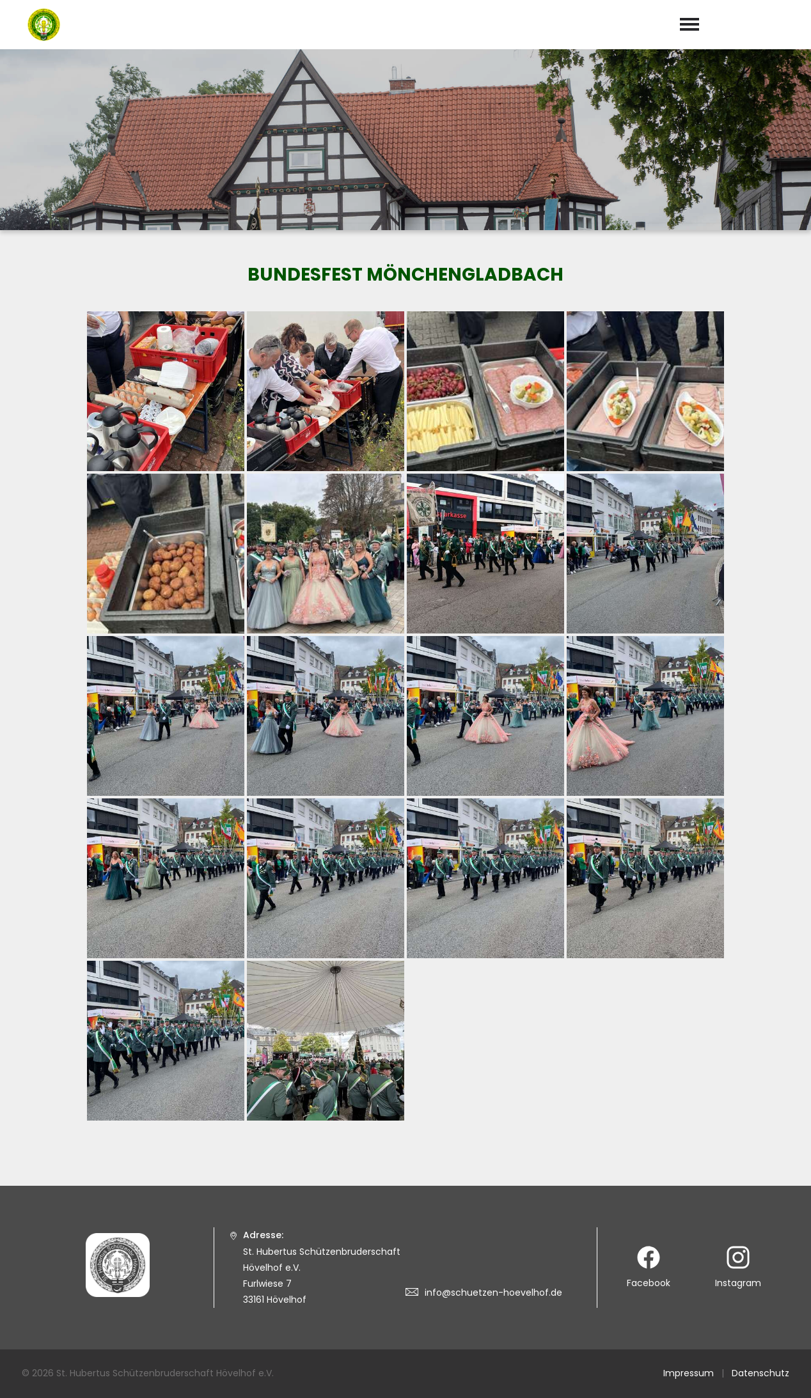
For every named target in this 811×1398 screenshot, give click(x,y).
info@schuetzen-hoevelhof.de (493, 1292)
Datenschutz (760, 1373)
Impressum (688, 1373)
